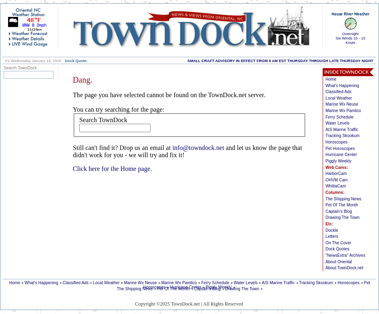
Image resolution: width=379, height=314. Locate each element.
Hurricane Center (341, 154)
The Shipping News (343, 199)
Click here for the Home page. (112, 168)
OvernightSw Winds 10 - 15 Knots (350, 38)
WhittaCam (335, 186)
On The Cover (338, 243)
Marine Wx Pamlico (343, 110)
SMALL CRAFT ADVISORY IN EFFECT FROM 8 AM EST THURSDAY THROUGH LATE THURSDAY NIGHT (280, 61)
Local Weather (338, 98)
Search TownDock (103, 119)
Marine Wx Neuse (341, 104)
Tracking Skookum (342, 135)
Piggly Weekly (338, 161)
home (191, 27)
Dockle (331, 230)
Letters (331, 236)
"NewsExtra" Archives (345, 255)
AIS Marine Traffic (341, 129)
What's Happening (342, 85)
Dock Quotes (337, 249)
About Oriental (338, 262)
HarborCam (336, 173)
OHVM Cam (336, 180)
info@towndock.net (198, 147)
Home (330, 79)
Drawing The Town (342, 217)
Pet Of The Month (341, 205)
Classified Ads (338, 91)
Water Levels (337, 123)
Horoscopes (336, 142)
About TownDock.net (344, 268)
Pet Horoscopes (340, 148)
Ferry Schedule (339, 117)
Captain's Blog (338, 211)
